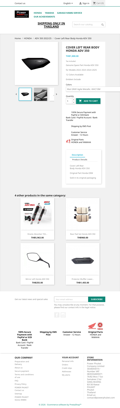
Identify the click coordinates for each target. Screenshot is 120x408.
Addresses (66, 371)
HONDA (38, 12)
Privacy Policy (20, 384)
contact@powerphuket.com (101, 397)
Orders (65, 364)
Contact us (20, 3)
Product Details (79, 159)
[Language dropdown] (69, 3)
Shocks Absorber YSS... (37, 234)
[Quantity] (69, 101)
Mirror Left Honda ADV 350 (37, 279)
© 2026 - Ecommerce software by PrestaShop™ (60, 404)
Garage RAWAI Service (69, 12)
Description (77, 154)
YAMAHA (49, 12)
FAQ (16, 380)
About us (19, 367)
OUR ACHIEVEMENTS (44, 16)
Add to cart (88, 101)
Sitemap (18, 393)
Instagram (63, 315)
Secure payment (22, 371)
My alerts (66, 375)
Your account (70, 357)
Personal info (68, 361)
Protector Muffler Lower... (83, 279)
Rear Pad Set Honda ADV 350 (82, 234)
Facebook (56, 315)
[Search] (88, 24)
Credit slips (67, 368)
